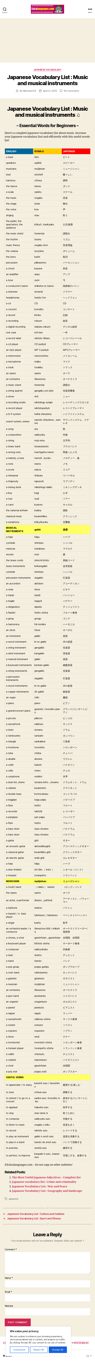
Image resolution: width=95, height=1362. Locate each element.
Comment (11, 1249)
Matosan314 (29, 90)
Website (9, 1306)
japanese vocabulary (47, 69)
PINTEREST (81, 1343)
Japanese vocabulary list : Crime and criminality (44, 1182)
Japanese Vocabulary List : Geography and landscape (47, 1191)
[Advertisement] (47, 40)
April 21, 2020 (50, 90)
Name (9, 1278)
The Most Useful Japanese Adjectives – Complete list (46, 1177)
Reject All (39, 1349)
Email (8, 1292)
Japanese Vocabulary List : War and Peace (39, 1186)
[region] (38, 1341)
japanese (13, 1198)
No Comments (71, 90)
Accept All (57, 1349)
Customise (19, 1349)
